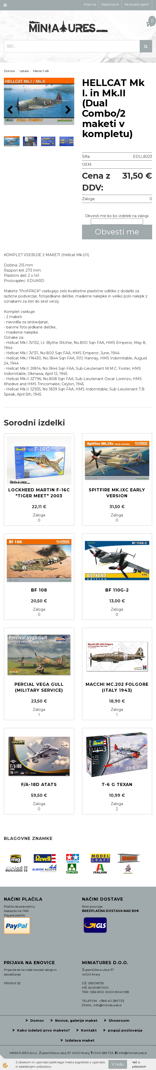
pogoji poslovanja (125, 1030)
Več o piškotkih (139, 1064)
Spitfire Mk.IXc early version (117, 492)
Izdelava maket (79, 1040)
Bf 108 (39, 590)
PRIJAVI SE (12, 983)
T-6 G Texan (117, 784)
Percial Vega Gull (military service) (39, 687)
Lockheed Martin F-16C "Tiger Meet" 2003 (39, 492)
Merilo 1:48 (41, 71)
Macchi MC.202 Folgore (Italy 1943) (117, 687)
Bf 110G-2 (117, 590)
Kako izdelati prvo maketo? (43, 1030)
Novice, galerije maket (76, 1020)
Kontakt (89, 1030)
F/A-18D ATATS (39, 784)
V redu (118, 1064)
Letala (24, 71)
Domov (9, 71)
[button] (67, 110)
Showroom (119, 1020)
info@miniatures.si (132, 1053)
